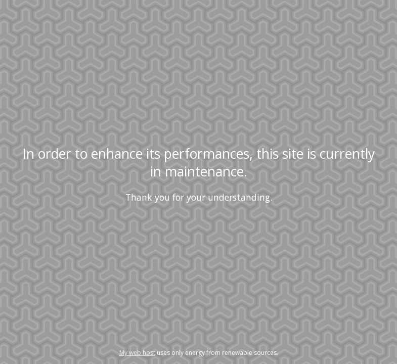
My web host (137, 352)
